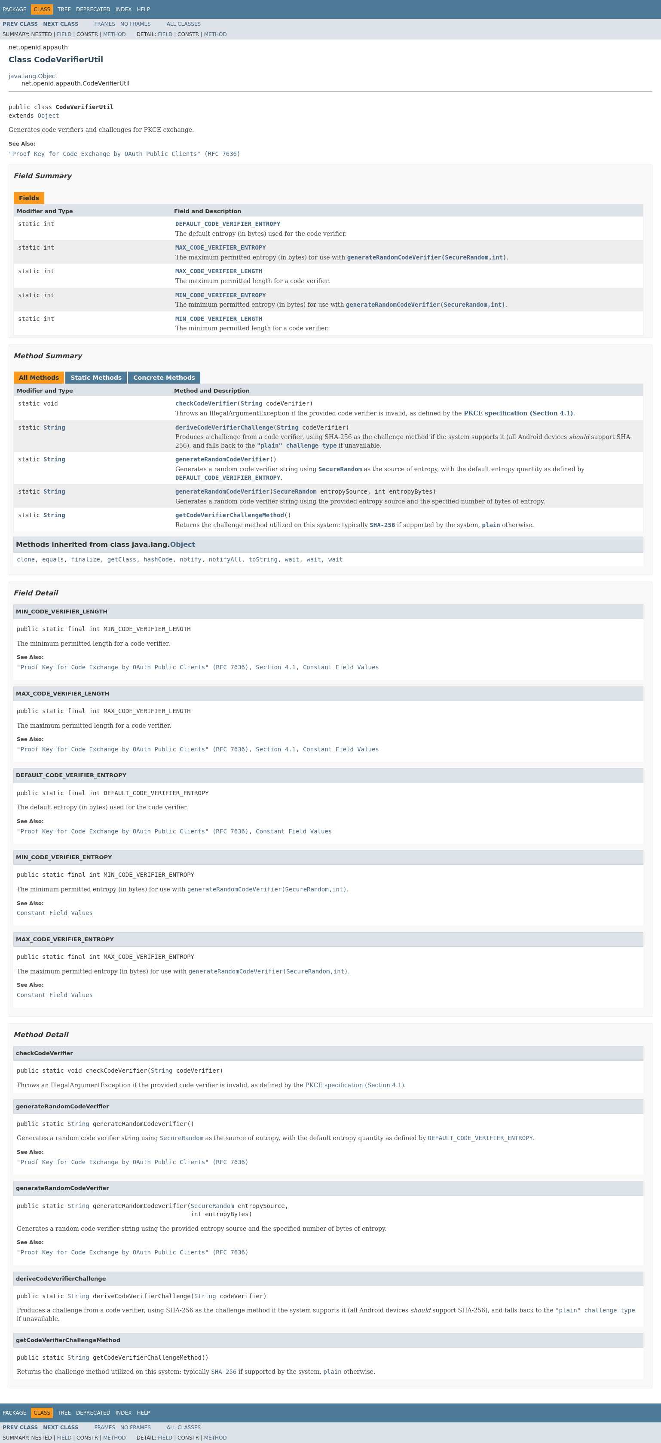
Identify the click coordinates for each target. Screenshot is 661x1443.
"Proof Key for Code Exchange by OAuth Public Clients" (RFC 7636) (124, 153)
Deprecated (93, 9)
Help (143, 9)
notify (191, 559)
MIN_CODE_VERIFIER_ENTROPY (220, 295)
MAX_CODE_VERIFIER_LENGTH (218, 271)
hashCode (158, 559)
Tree (64, 9)
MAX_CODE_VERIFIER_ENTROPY (220, 247)
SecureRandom (295, 491)
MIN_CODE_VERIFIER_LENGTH (218, 318)
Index (124, 9)
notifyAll (225, 559)
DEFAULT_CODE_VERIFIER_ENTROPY (227, 223)
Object (48, 115)
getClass (121, 559)
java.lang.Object (33, 76)
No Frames (135, 24)
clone (26, 559)
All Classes (184, 24)
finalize (85, 559)
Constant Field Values (341, 667)
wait (292, 559)
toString (263, 559)
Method (114, 34)
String (252, 403)
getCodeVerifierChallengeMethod (229, 515)
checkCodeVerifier (206, 403)
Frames (105, 24)
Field (64, 34)
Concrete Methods (164, 377)
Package (14, 9)
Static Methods (96, 377)
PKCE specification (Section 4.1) (518, 413)
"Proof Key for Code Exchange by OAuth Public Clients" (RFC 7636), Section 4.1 (156, 667)
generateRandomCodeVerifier (222, 459)
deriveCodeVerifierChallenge (224, 427)
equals (53, 559)
